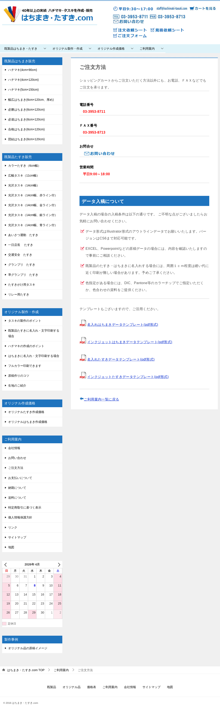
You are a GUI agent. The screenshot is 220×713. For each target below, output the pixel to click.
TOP (26, 670)
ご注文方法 (15, 467)
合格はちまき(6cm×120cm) (26, 129)
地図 (11, 547)
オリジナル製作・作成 (67, 48)
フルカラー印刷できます (24, 365)
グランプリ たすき (21, 264)
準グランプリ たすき (23, 274)
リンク (12, 527)
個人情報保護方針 (20, 517)
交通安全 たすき (20, 254)
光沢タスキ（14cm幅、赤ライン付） (33, 195)
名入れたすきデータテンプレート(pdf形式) (121, 359)
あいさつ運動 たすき (23, 235)
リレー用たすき (18, 294)
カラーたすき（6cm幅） (24, 165)
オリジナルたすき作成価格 (26, 412)
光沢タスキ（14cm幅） (24, 185)
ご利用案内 (147, 48)
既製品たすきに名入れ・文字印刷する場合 (33, 333)
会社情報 (14, 448)
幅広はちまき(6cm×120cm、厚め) (31, 99)
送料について (17, 497)
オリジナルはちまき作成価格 (27, 422)
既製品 (51, 687)
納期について (17, 487)
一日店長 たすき (20, 245)
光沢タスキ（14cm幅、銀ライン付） (33, 215)
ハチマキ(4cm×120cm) (23, 79)
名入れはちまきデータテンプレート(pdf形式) (122, 324)
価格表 (91, 687)
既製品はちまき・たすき (20, 48)
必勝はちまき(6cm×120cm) (26, 109)
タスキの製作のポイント (24, 320)
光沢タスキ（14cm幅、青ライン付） (33, 225)
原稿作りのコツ (18, 375)
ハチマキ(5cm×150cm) (23, 89)
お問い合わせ (17, 458)
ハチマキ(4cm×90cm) (22, 70)
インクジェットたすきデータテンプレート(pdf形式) (128, 377)
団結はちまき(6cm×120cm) (26, 139)
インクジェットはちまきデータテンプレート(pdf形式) (129, 342)
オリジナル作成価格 (111, 48)
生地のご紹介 (17, 385)
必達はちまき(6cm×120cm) (26, 119)
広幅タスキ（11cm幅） (24, 175)
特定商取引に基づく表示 (24, 507)
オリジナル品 (72, 687)
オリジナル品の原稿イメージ (27, 648)
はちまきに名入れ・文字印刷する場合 (33, 356)
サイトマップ (17, 537)
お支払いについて (20, 478)
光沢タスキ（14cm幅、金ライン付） (33, 205)
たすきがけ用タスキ (21, 284)
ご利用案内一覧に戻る (101, 399)
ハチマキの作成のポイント (26, 346)
